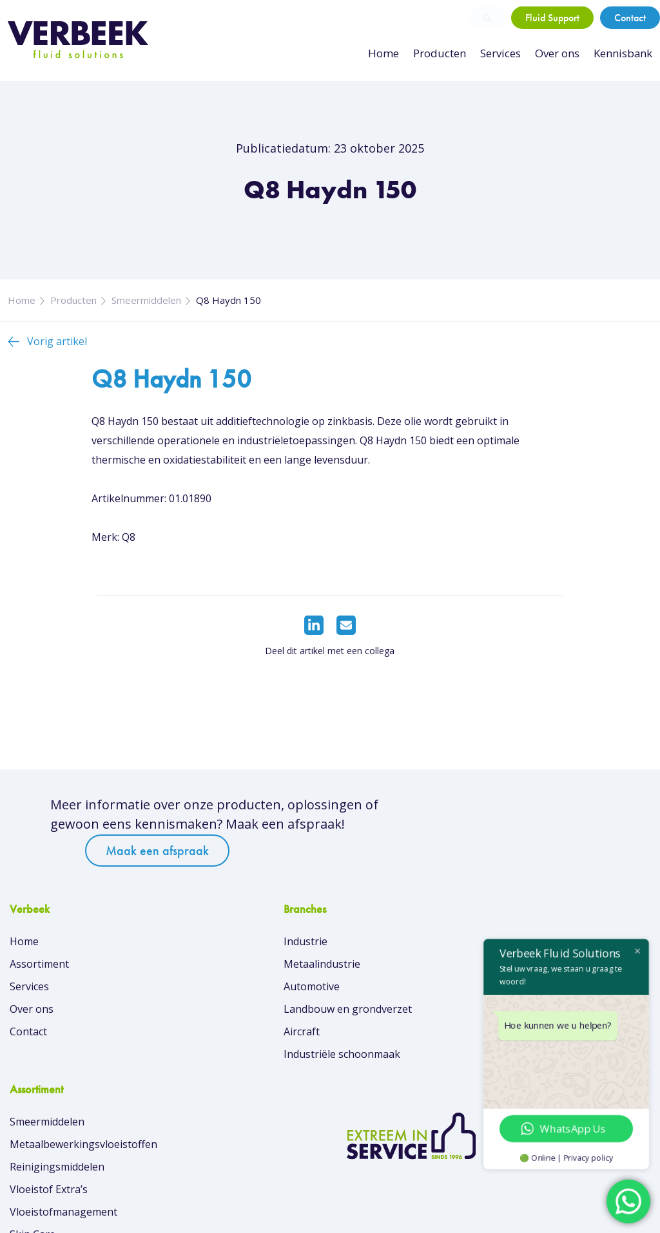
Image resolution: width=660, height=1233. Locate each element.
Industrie (196, 962)
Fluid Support (552, 17)
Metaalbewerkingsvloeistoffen (413, 985)
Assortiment (39, 985)
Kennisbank (623, 53)
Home (390, 53)
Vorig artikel (57, 355)
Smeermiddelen (146, 314)
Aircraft (193, 1053)
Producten (444, 53)
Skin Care (362, 1075)
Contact (630, 17)
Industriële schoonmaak (233, 1075)
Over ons (559, 53)
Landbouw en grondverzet (239, 1030)
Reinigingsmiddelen (387, 1008)
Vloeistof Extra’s (379, 1030)
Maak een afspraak (478, 842)
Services (503, 53)
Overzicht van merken (392, 1117)
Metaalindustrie (213, 985)
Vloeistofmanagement (393, 1053)
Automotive (203, 1008)
